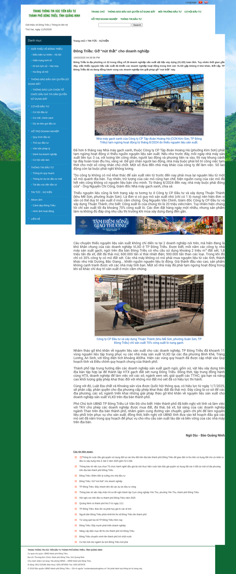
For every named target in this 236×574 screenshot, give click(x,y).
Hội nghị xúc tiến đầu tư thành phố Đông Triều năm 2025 (107, 498)
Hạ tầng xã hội (40, 71)
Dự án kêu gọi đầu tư (44, 123)
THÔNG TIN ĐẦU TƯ (42, 167)
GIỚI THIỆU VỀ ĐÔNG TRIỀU (47, 49)
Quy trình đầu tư (41, 137)
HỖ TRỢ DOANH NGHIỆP (45, 131)
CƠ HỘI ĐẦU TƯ (40, 106)
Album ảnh (36, 199)
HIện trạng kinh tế (42, 60)
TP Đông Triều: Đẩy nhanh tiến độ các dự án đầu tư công (107, 487)
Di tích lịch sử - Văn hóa (45, 66)
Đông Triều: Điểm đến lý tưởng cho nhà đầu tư (102, 475)
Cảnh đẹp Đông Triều (44, 205)
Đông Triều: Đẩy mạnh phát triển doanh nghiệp (102, 525)
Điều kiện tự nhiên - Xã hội (47, 54)
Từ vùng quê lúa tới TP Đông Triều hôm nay (101, 520)
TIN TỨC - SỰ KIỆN (41, 192)
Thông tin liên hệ (59, 25)
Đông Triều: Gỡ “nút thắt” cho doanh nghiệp (100, 481)
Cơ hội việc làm (41, 160)
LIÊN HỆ (35, 219)
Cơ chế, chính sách (43, 117)
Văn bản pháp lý (41, 148)
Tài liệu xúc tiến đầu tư (45, 184)
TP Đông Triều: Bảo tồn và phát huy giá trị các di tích (105, 509)
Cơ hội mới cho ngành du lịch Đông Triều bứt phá (103, 542)
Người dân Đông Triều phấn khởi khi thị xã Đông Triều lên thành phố (113, 514)
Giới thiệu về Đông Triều (37, 25)
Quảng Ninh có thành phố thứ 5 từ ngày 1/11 (101, 503)
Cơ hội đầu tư (40, 112)
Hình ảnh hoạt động (43, 211)
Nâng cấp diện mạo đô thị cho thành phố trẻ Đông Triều (106, 531)
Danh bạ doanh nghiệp (45, 154)
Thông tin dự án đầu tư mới (47, 179)
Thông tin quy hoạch (43, 173)
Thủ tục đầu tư (40, 142)
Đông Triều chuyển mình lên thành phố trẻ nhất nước (105, 536)
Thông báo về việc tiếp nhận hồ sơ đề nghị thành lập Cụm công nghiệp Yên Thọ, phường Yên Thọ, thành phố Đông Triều (139, 492)
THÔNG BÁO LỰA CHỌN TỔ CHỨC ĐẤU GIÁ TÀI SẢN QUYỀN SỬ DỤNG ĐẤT (49, 94)
